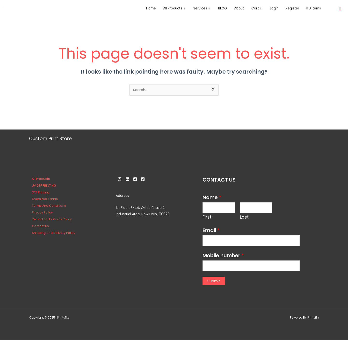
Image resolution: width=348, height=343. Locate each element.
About (234, 8)
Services (194, 8)
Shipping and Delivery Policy (51, 233)
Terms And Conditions (46, 206)
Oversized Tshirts (42, 199)
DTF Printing (38, 193)
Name (212, 197)
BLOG (216, 8)
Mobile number (223, 257)
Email (211, 231)
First (207, 218)
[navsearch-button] (340, 7)
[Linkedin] (130, 179)
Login (271, 8)
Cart (252, 8)
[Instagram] (119, 179)
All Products (165, 8)
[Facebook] (141, 179)
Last (244, 218)
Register (290, 8)
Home (141, 8)
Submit (213, 283)
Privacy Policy (39, 213)
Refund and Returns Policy (49, 219)
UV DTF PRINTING (41, 186)
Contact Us (37, 226)
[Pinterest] (151, 179)
